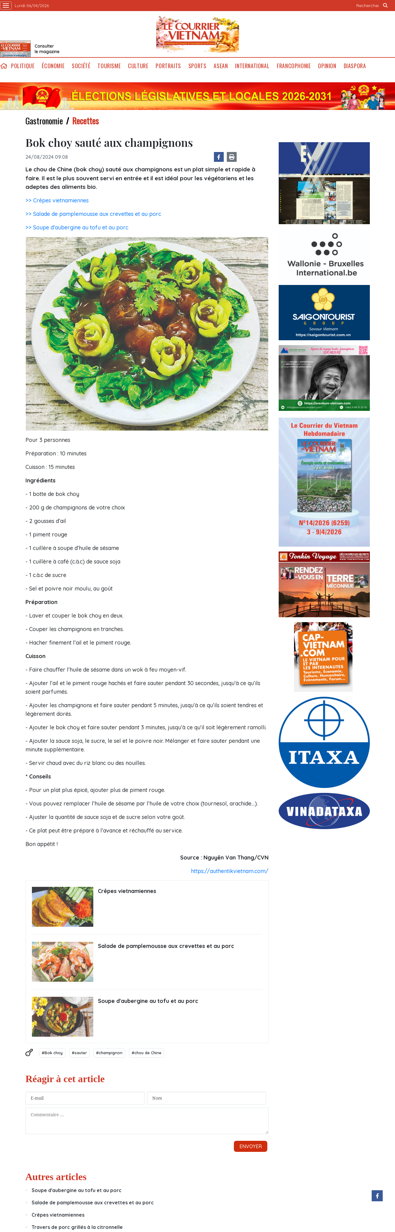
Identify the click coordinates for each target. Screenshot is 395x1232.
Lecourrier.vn (197, 34)
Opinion (327, 66)
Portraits (168, 66)
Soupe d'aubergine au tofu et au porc (148, 1000)
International (252, 66)
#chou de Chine (146, 1052)
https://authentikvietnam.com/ (230, 871)
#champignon (109, 1052)
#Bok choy (52, 1052)
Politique (22, 66)
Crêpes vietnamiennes (127, 891)
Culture (138, 66)
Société (81, 66)
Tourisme (109, 66)
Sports (197, 66)
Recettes (85, 121)
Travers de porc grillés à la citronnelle (77, 1227)
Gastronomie (44, 121)
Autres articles (56, 1176)
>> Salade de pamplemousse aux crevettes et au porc (93, 213)
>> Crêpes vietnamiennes (57, 200)
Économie (53, 66)
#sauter (79, 1052)
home (3, 66)
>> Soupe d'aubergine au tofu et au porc (76, 227)
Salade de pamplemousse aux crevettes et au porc (166, 945)
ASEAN (221, 66)
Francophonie (294, 66)
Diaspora (355, 66)
